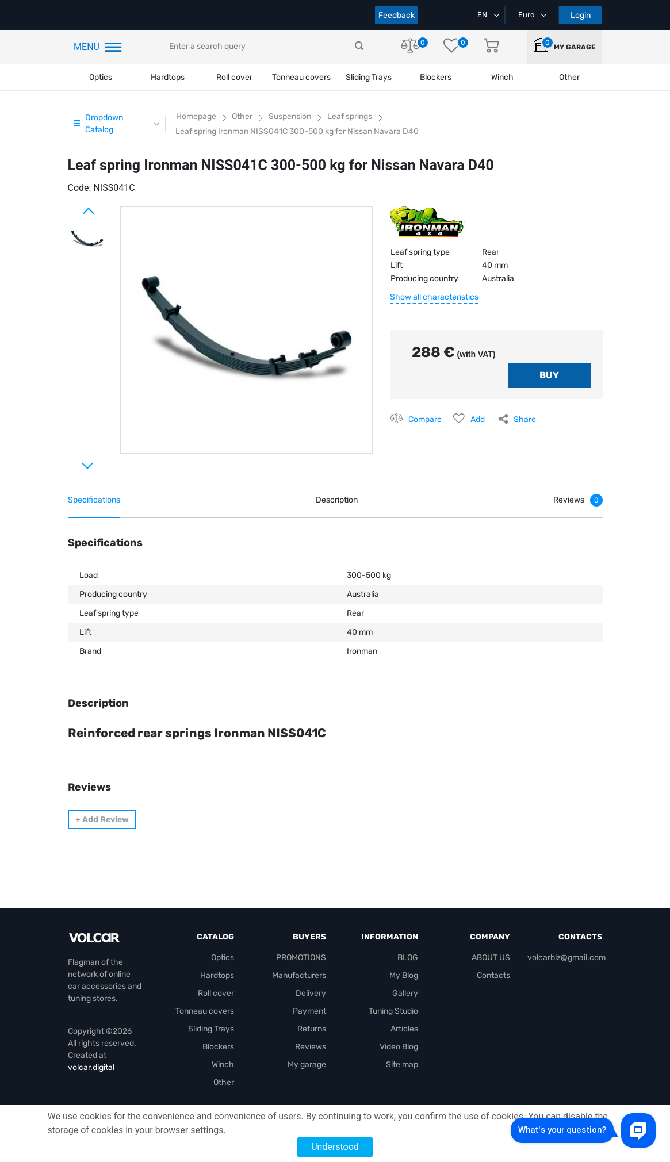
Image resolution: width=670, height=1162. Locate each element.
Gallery (405, 993)
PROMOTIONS (301, 957)
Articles (404, 1029)
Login (581, 15)
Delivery (311, 993)
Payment (309, 1011)
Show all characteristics (434, 297)
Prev (73, 206)
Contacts (493, 975)
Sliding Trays (369, 77)
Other (223, 1082)
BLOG (407, 957)
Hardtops (168, 77)
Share (525, 419)
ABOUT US (491, 957)
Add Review (102, 819)
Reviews (310, 1047)
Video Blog (399, 1047)
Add (477, 419)
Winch (223, 1064)
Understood (335, 1146)
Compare (425, 419)
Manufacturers (299, 975)
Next (73, 461)
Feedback (396, 15)
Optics (100, 77)
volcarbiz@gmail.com (566, 957)
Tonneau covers (301, 77)
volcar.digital (91, 1067)
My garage (575, 47)
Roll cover (234, 77)
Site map (402, 1064)
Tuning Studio (393, 1011)
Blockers (218, 1047)
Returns (311, 1029)
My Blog (403, 975)
